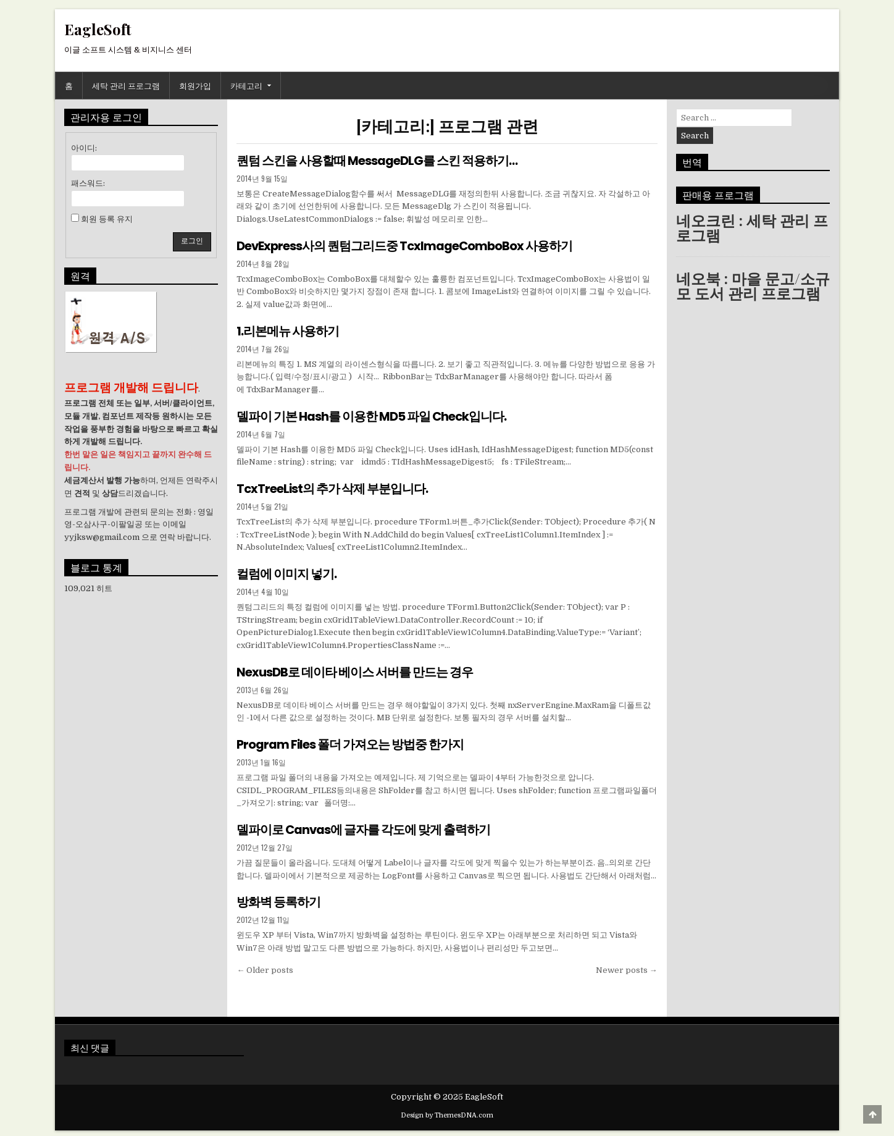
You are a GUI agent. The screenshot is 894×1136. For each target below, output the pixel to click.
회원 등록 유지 (107, 219)
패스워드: (88, 183)
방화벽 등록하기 (278, 898)
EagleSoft (98, 29)
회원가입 (195, 85)
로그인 (192, 241)
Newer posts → (627, 966)
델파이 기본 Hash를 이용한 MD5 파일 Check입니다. (372, 415)
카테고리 (246, 85)
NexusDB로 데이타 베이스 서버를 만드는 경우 (354, 669)
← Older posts (264, 966)
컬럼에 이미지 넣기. (286, 572)
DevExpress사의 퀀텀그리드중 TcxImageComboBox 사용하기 (405, 245)
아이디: (84, 148)
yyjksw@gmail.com (102, 537)
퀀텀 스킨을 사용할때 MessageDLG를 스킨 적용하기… (376, 160)
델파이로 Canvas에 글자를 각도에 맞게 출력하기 (363, 826)
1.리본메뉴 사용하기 (287, 330)
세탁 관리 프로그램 (126, 85)
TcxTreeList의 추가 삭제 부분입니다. (332, 487)
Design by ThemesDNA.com (447, 1112)
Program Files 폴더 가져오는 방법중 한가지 (350, 742)
